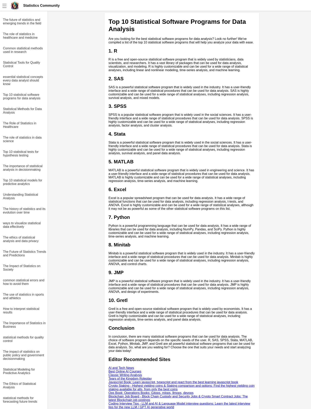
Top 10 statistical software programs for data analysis (21, 96)
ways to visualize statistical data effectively (22, 224)
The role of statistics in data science (22, 139)
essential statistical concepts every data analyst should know (23, 80)
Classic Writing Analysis (125, 375)
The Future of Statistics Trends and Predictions (24, 253)
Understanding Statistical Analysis (20, 196)
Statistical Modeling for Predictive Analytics (19, 371)
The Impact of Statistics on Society (21, 267)
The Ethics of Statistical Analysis (19, 385)
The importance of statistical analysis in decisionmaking (22, 167)
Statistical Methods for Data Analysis (22, 110)
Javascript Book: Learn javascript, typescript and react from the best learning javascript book (173, 382)
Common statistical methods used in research (23, 50)
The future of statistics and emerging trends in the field (22, 21)
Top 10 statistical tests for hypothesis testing (21, 153)
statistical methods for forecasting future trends (20, 399)
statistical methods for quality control (23, 339)
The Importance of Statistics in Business (24, 324)
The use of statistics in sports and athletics (23, 296)
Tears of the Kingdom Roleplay (130, 378)
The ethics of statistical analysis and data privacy (21, 239)
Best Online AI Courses (124, 371)
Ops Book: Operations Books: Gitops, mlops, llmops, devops (151, 393)
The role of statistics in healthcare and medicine (20, 35)
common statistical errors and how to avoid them (23, 282)
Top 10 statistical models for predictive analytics (22, 182)
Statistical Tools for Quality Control (21, 64)
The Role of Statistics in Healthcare (19, 125)
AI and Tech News (121, 368)
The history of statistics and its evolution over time (24, 210)
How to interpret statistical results (21, 310)
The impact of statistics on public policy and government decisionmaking (23, 355)
